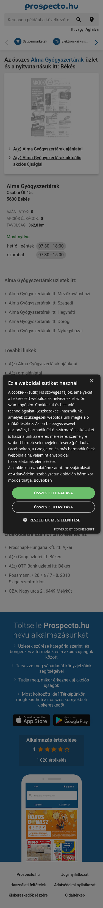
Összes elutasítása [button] (53, 507)
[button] (51, 520)
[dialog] (51, 453)
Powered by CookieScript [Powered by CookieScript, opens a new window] (74, 529)
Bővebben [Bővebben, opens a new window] (43, 480)
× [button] (92, 381)
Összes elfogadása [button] (53, 492)
